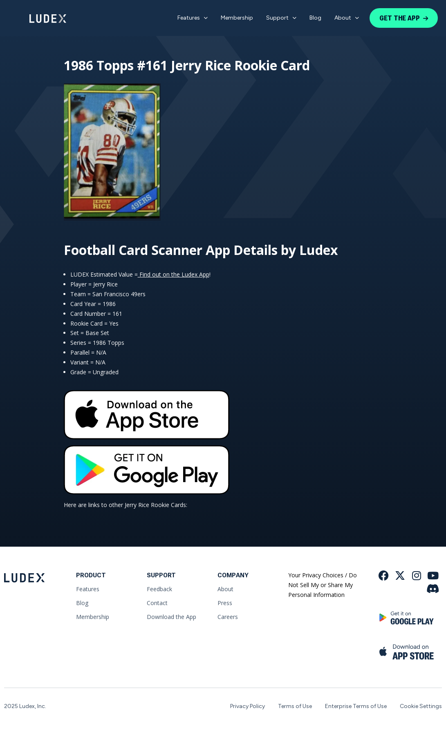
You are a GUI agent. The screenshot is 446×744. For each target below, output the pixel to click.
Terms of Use (295, 706)
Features (192, 18)
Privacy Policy (247, 706)
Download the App (171, 617)
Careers (227, 617)
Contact (157, 603)
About (346, 18)
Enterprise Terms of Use (356, 706)
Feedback (159, 589)
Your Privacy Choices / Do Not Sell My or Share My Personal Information (322, 585)
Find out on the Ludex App (173, 274)
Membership (237, 17)
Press (224, 603)
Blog (315, 17)
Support (281, 18)
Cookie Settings (421, 706)
